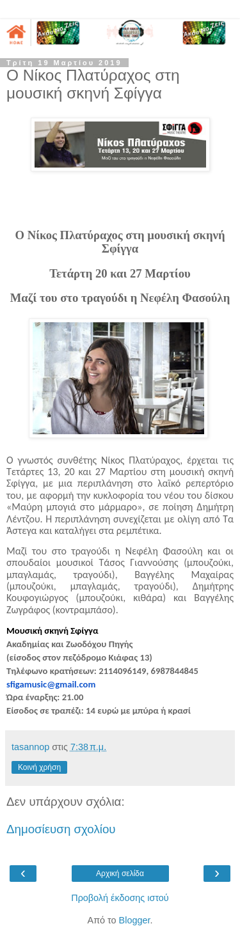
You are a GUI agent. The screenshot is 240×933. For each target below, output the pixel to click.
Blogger (134, 920)
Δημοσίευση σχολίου (61, 829)
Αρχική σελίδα (120, 873)
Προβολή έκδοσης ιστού (120, 898)
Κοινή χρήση (39, 767)
